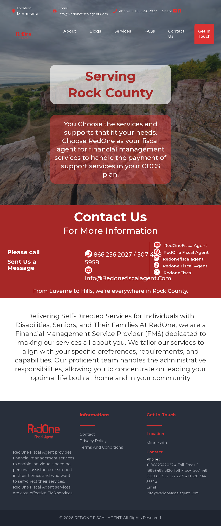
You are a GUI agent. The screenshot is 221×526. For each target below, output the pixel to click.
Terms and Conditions (101, 447)
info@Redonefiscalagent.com (128, 274)
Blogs (95, 31)
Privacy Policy (93, 441)
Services (122, 31)
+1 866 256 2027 (144, 11)
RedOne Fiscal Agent (181, 251)
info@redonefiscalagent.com (83, 14)
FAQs (149, 31)
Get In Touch (204, 34)
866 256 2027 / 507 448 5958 (123, 258)
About (69, 31)
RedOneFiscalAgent (180, 245)
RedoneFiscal (173, 272)
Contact (87, 434)
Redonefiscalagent (179, 258)
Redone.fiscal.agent (180, 265)
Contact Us (176, 34)
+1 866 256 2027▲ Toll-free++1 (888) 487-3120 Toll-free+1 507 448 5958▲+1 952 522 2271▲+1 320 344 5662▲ (177, 473)
